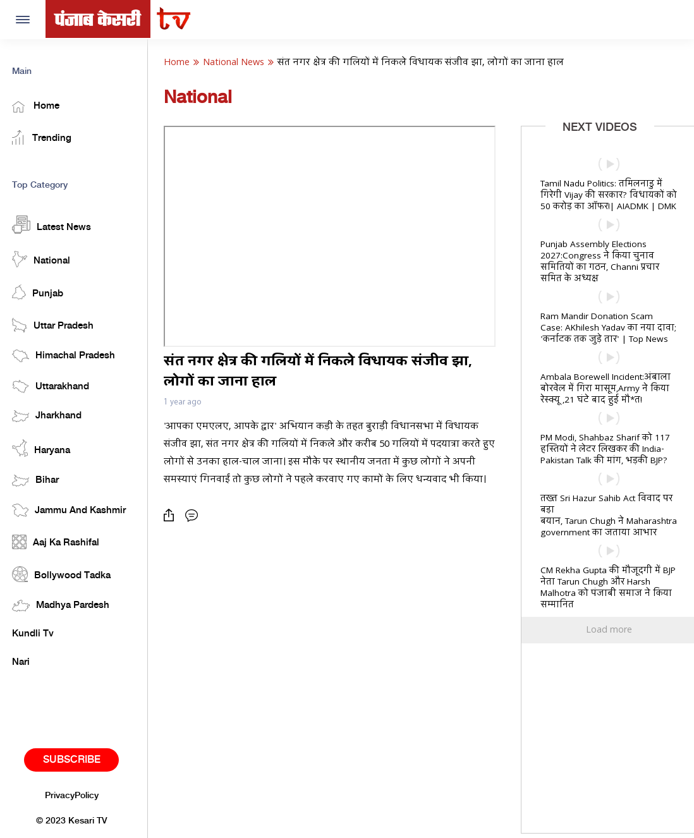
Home (39, 106)
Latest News (55, 224)
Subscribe (75, 759)
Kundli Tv (37, 633)
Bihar (39, 480)
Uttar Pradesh (56, 324)
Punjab (41, 292)
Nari (24, 662)
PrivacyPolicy (75, 795)
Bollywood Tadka (65, 573)
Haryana (45, 448)
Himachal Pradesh (67, 355)
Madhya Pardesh (64, 605)
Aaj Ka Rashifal (59, 541)
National (45, 258)
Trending (45, 137)
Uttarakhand (54, 385)
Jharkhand (50, 416)
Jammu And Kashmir (73, 509)
